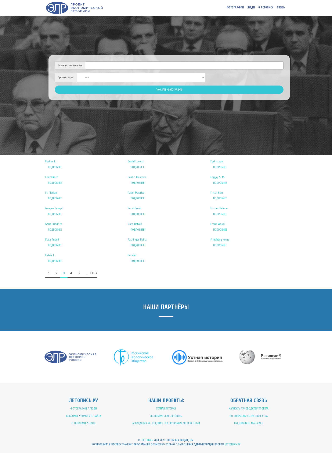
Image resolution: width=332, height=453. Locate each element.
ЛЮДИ (93, 408)
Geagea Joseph (54, 208)
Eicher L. (50, 255)
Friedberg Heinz (219, 239)
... (86, 273)
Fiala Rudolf (52, 239)
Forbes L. (50, 161)
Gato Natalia (135, 224)
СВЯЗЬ (92, 423)
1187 (93, 273)
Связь (281, 7)
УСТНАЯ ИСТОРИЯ (166, 408)
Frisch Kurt (216, 193)
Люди (251, 7)
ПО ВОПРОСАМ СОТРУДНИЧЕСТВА (249, 416)
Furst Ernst (134, 208)
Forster (132, 255)
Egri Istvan (216, 161)
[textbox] (87, 65)
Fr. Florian (51, 193)
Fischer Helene (219, 208)
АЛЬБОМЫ (72, 416)
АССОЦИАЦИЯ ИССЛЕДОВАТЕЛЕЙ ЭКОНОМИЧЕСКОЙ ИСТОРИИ (166, 423)
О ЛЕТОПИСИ (79, 423)
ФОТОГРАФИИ (78, 408)
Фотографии (235, 7)
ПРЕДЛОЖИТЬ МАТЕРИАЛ (248, 423)
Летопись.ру (233, 444)
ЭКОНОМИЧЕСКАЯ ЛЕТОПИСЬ (166, 416)
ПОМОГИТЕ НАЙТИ (91, 416)
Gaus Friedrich (53, 224)
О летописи (266, 7)
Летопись (147, 440)
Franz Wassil (217, 224)
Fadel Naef (51, 177)
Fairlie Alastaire (137, 177)
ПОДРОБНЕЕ (55, 167)
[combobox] (184, 65)
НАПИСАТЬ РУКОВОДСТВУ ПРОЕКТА (248, 408)
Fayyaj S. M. (217, 177)
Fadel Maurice (136, 193)
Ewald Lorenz (136, 161)
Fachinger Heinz (137, 239)
